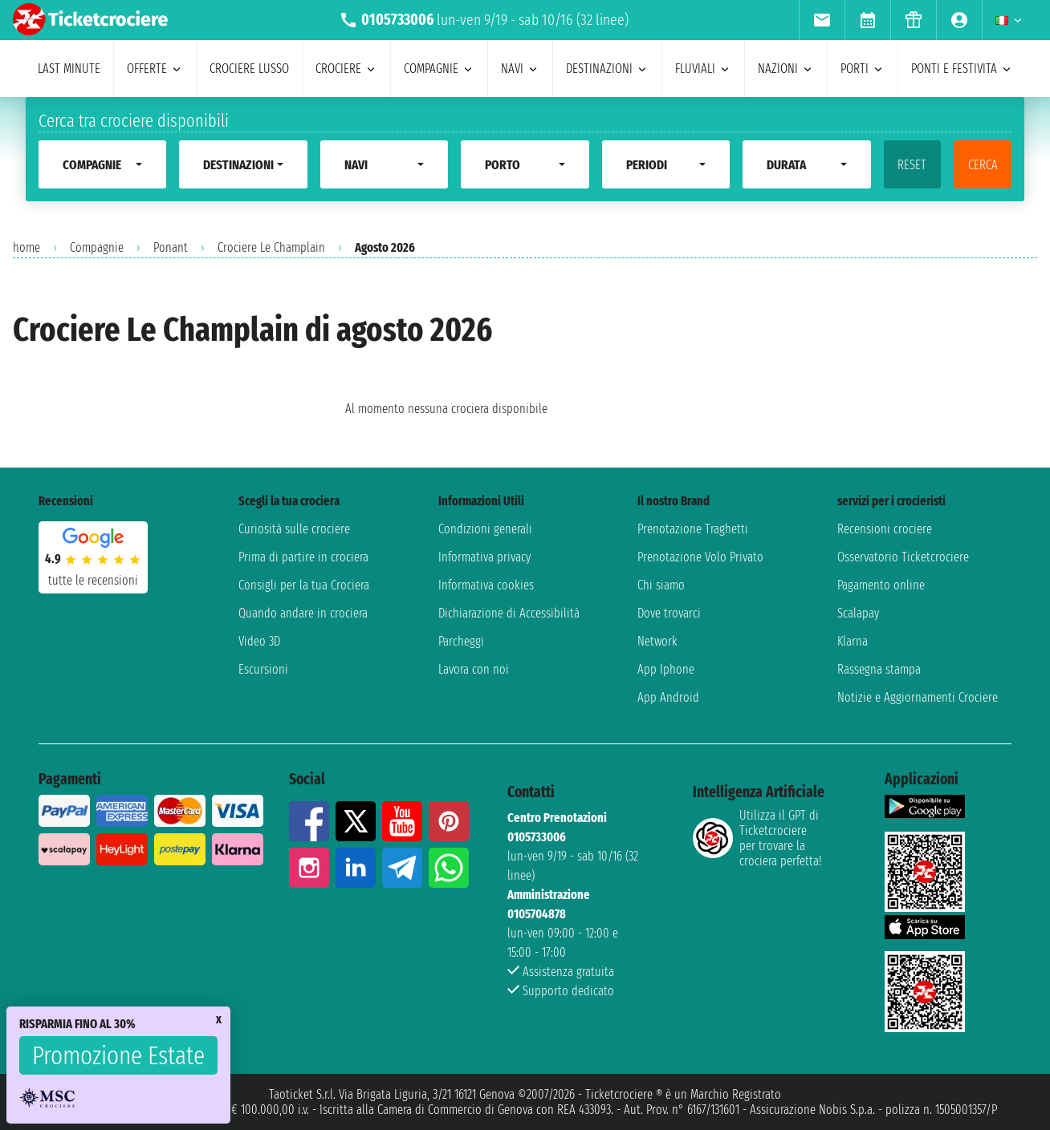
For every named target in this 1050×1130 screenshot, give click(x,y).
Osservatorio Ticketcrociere (903, 557)
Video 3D (259, 641)
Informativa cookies (486, 585)
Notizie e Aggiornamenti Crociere (917, 697)
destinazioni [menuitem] (607, 68)
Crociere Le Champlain (271, 247)
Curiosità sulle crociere (294, 529)
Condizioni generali (485, 529)
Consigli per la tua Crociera (303, 585)
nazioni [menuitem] (786, 68)
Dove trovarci (669, 613)
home (26, 247)
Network (657, 641)
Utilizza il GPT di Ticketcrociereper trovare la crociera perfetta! (757, 838)
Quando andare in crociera (303, 613)
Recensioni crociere (884, 529)
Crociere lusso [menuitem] (249, 68)
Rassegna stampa (879, 669)
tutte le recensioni (93, 580)
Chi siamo (661, 585)
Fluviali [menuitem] (703, 68)
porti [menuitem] (862, 68)
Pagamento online (881, 585)
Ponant (170, 247)
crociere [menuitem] (346, 68)
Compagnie (97, 247)
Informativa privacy (484, 557)
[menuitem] (821, 20)
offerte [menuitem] (155, 68)
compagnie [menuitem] (439, 68)
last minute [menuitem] (69, 68)
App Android (668, 697)
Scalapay (858, 613)
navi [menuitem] (520, 68)
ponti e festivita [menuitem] (962, 68)
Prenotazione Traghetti (692, 529)
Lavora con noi (473, 669)
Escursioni (263, 669)
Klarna (852, 641)
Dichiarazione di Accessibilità (509, 613)
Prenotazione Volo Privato (700, 557)
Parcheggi (461, 641)
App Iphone (665, 669)
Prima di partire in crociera (303, 557)
